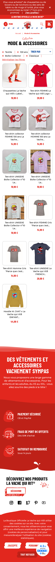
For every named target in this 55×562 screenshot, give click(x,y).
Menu (11, 24)
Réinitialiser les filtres (13, 59)
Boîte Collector (13, 56)
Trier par (41, 51)
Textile (9, 52)
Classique (34, 56)
